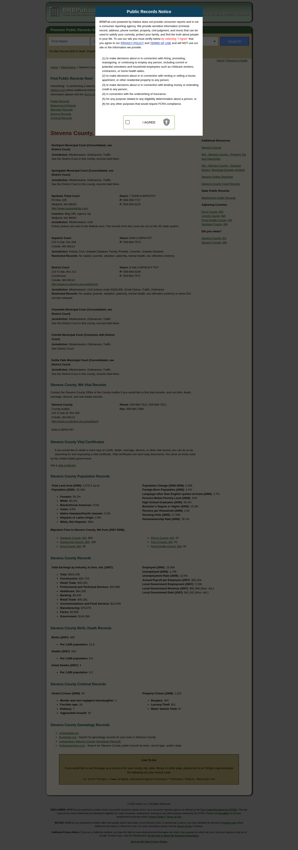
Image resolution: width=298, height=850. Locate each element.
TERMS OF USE (160, 43)
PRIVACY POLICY (132, 43)
